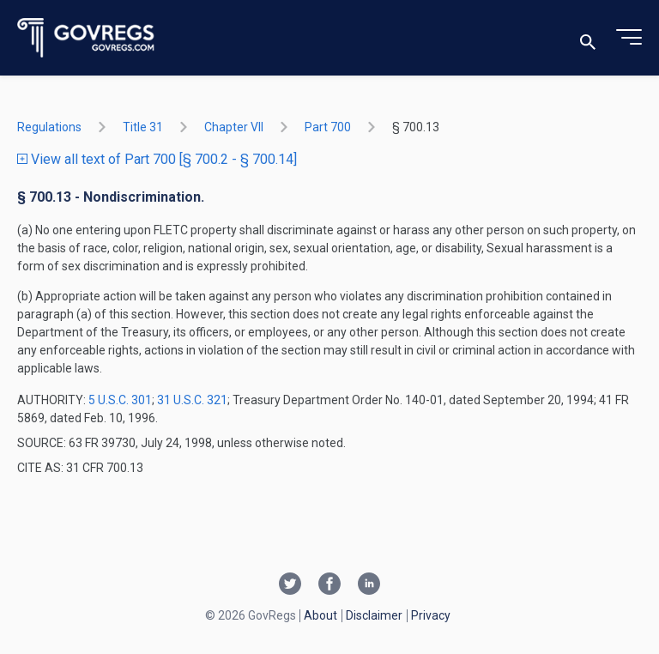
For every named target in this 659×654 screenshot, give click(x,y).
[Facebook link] (329, 585)
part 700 (328, 127)
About (320, 615)
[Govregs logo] (86, 38)
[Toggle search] (588, 38)
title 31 (143, 127)
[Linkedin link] (369, 585)
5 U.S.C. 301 (120, 400)
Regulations (49, 127)
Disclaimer (374, 615)
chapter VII (233, 127)
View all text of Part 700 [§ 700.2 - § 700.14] (157, 159)
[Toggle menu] (629, 37)
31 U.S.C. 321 (192, 400)
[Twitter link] (290, 585)
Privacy (430, 615)
